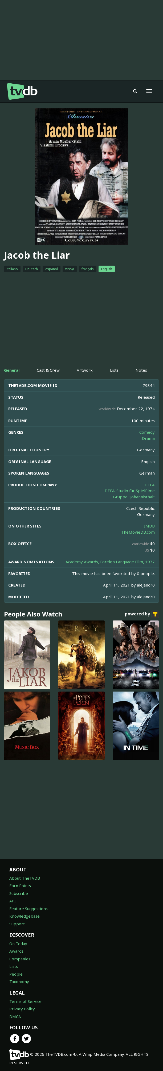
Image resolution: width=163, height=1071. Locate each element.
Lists (13, 966)
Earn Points (20, 885)
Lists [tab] (114, 370)
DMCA (15, 1016)
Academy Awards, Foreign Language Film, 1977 (110, 561)
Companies (19, 958)
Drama (148, 438)
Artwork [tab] (85, 370)
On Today (18, 943)
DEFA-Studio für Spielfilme (130, 490)
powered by (142, 614)
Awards (16, 951)
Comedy (147, 432)
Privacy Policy (22, 1008)
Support (17, 923)
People (16, 974)
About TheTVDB (24, 878)
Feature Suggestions (28, 908)
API (12, 900)
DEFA (150, 484)
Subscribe (18, 893)
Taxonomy (19, 981)
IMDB (149, 526)
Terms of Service (25, 1001)
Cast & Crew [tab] (48, 370)
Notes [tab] (141, 370)
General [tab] (11, 370)
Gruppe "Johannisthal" (134, 496)
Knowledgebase (24, 916)
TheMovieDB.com (138, 532)
